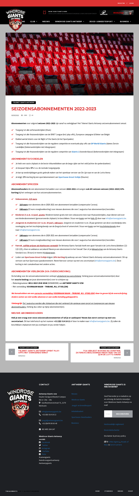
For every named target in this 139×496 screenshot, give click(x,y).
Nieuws (46, 21)
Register (121, 3)
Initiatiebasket (77, 411)
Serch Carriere (116, 444)
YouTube (45, 451)
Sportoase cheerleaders (82, 417)
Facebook (46, 442)
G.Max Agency (114, 441)
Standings (108, 491)
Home (97, 491)
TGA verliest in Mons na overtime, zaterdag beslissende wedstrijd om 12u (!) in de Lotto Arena (98, 353)
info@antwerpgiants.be (116, 218)
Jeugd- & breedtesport (101, 21)
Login (131, 3)
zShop (130, 491)
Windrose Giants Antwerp (68, 21)
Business (124, 21)
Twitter (45, 445)
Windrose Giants (78, 399)
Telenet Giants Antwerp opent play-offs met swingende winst (39, 352)
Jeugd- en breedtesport (81, 405)
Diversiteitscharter (111, 430)
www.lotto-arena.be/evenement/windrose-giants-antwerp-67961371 (72, 13)
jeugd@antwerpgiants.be (52, 420)
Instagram (46, 448)
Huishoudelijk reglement (114, 424)
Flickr (44, 454)
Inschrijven (122, 414)
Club (32, 21)
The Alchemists (11, 491)
